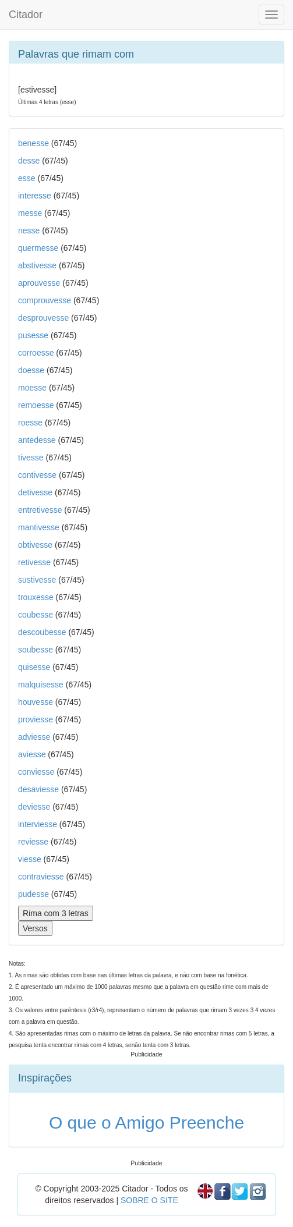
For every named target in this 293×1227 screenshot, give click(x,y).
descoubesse (42, 632)
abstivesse (37, 265)
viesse (29, 859)
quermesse (38, 248)
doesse (31, 370)
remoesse (36, 405)
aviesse (31, 754)
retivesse (34, 562)
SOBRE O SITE (149, 1200)
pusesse (33, 335)
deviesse (34, 806)
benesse (33, 143)
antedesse (37, 440)
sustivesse (37, 579)
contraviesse (41, 876)
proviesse (35, 719)
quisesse (34, 667)
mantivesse (38, 527)
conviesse (36, 771)
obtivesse (35, 544)
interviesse (37, 824)
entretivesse (40, 510)
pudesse (33, 894)
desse (29, 160)
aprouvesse (39, 283)
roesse (30, 422)
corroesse (36, 352)
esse (27, 178)
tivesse (31, 457)
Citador (26, 14)
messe (30, 213)
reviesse (33, 841)
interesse (34, 195)
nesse (29, 230)
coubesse (35, 614)
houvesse (35, 702)
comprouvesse (44, 300)
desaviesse (38, 789)
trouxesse (36, 597)
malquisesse (40, 684)
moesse (32, 387)
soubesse (35, 649)
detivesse (35, 492)
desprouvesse (43, 317)
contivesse (37, 475)
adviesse (34, 737)
